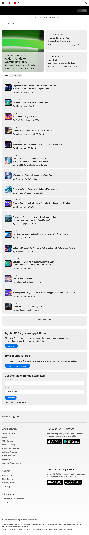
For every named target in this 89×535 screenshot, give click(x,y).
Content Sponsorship (11, 463)
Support (6, 470)
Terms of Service (8, 529)
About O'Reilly (9, 429)
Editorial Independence (38, 529)
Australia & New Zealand (13, 499)
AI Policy (6, 487)
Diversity (6, 459)
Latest (6, 75)
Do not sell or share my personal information (19, 520)
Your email (9, 379)
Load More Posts (44, 319)
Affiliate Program (9, 452)
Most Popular (16, 75)
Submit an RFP (9, 456)
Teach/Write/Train (10, 434)
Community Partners (11, 448)
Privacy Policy (8, 483)
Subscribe (10, 398)
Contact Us (7, 475)
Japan (5, 502)
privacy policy (21, 402)
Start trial (10, 346)
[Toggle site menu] (3, 3)
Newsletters (7, 479)
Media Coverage (9, 445)
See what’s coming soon (16, 366)
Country (7, 388)
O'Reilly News (8, 441)
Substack (40, 17)
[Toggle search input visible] (86, 3)
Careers (5, 437)
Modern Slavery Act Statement (60, 529)
